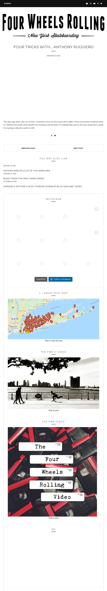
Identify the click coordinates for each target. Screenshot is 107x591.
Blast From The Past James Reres (23, 178)
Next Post (78, 148)
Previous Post (28, 148)
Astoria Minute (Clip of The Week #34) (26, 170)
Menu (7, 3)
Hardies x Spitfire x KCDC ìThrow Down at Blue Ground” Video (42, 186)
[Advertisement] (53, 560)
